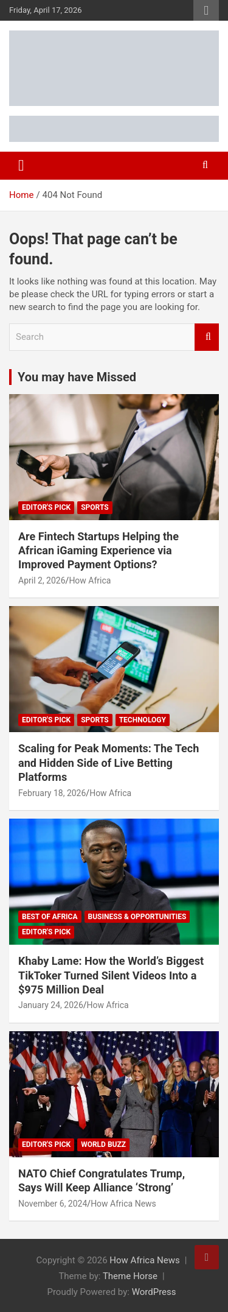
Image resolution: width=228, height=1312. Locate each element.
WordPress (154, 1291)
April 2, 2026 (42, 580)
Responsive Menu (206, 10)
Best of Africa (50, 916)
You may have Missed (77, 377)
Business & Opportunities (137, 916)
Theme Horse (130, 1276)
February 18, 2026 (52, 793)
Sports (94, 507)
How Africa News (123, 1203)
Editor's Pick (46, 507)
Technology (142, 720)
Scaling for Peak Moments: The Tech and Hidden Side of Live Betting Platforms (108, 762)
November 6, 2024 (52, 1203)
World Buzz (103, 1144)
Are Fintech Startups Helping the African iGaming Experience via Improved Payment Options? (98, 550)
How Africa (90, 580)
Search (207, 337)
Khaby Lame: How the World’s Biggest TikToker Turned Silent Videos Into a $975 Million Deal (111, 975)
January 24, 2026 (50, 1005)
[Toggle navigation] (21, 166)
